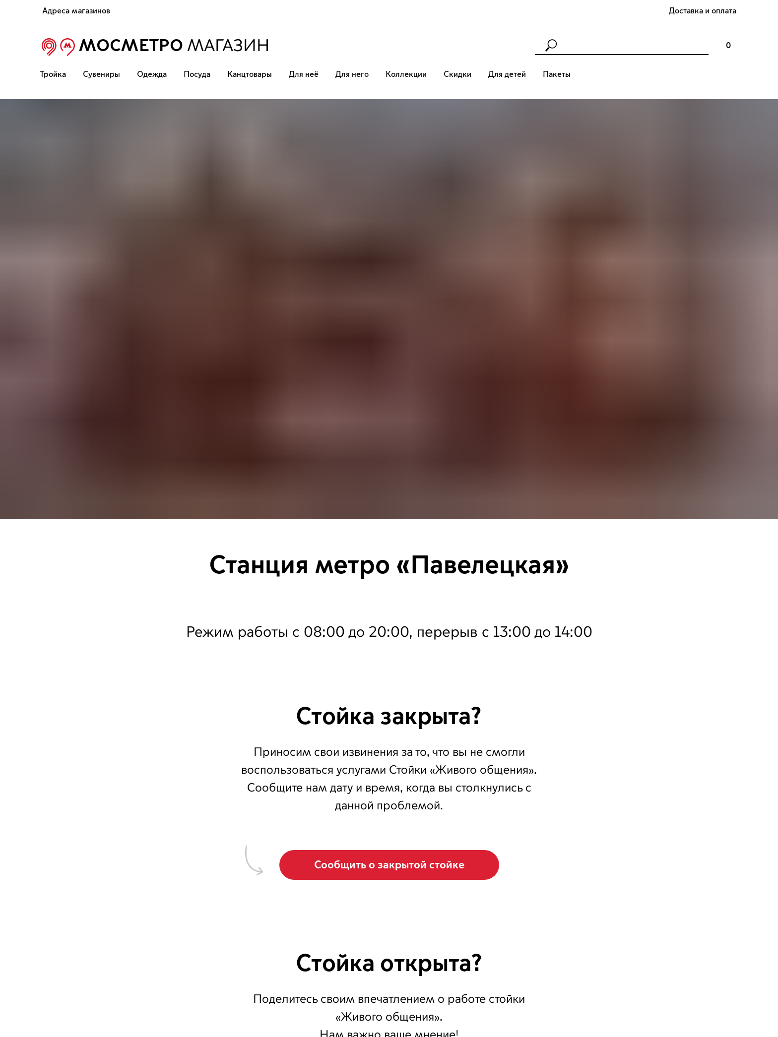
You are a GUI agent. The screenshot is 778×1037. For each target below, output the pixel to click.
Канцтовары (249, 74)
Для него (352, 74)
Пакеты (557, 74)
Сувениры (101, 74)
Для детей (507, 74)
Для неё (304, 74)
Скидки (457, 74)
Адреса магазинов (76, 11)
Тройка (53, 74)
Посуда (197, 74)
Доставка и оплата (702, 11)
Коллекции (406, 74)
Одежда (152, 74)
